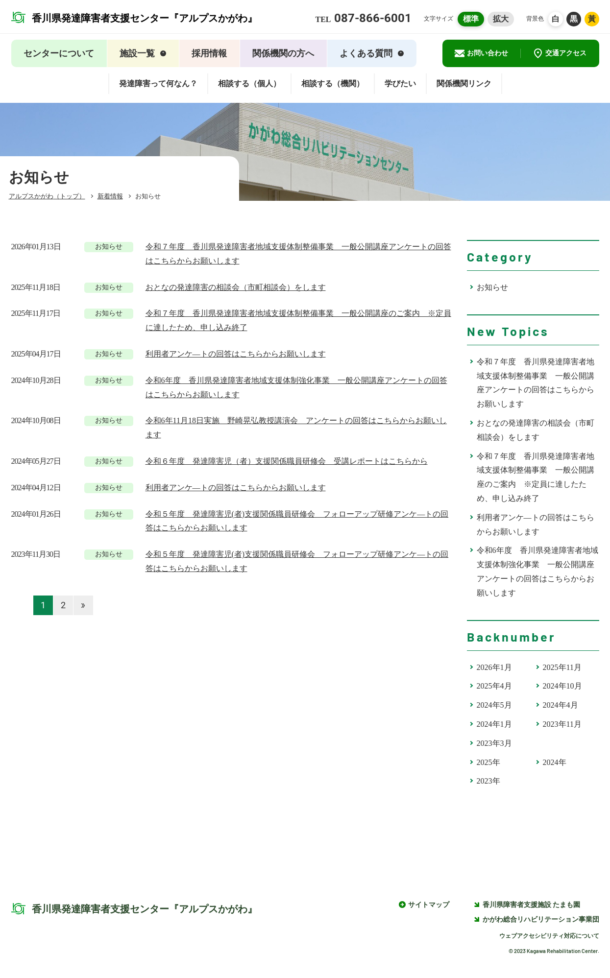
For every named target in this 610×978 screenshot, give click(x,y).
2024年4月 (560, 705)
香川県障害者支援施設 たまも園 (527, 904)
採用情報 (209, 53)
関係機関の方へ (283, 53)
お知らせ (492, 287)
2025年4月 (494, 686)
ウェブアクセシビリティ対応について (549, 935)
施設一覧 (143, 53)
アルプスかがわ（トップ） (47, 196)
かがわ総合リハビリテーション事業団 (536, 919)
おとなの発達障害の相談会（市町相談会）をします (535, 430)
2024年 (554, 762)
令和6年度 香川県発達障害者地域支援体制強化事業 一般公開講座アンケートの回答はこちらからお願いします (537, 571)
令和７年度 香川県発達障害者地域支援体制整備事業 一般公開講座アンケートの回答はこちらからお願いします (535, 383)
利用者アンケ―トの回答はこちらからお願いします (535, 524)
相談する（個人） (249, 83)
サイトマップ (428, 904)
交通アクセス (559, 53)
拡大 (501, 19)
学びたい (400, 83)
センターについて (59, 53)
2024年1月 (494, 724)
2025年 (488, 762)
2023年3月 (494, 743)
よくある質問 (372, 53)
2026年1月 (494, 667)
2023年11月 (562, 724)
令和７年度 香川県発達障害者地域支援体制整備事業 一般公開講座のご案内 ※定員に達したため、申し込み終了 (535, 477)
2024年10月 (562, 686)
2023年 (488, 781)
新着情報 (110, 196)
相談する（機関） (332, 83)
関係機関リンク (464, 83)
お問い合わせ (481, 53)
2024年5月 (494, 705)
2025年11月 (562, 667)
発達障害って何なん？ (158, 83)
